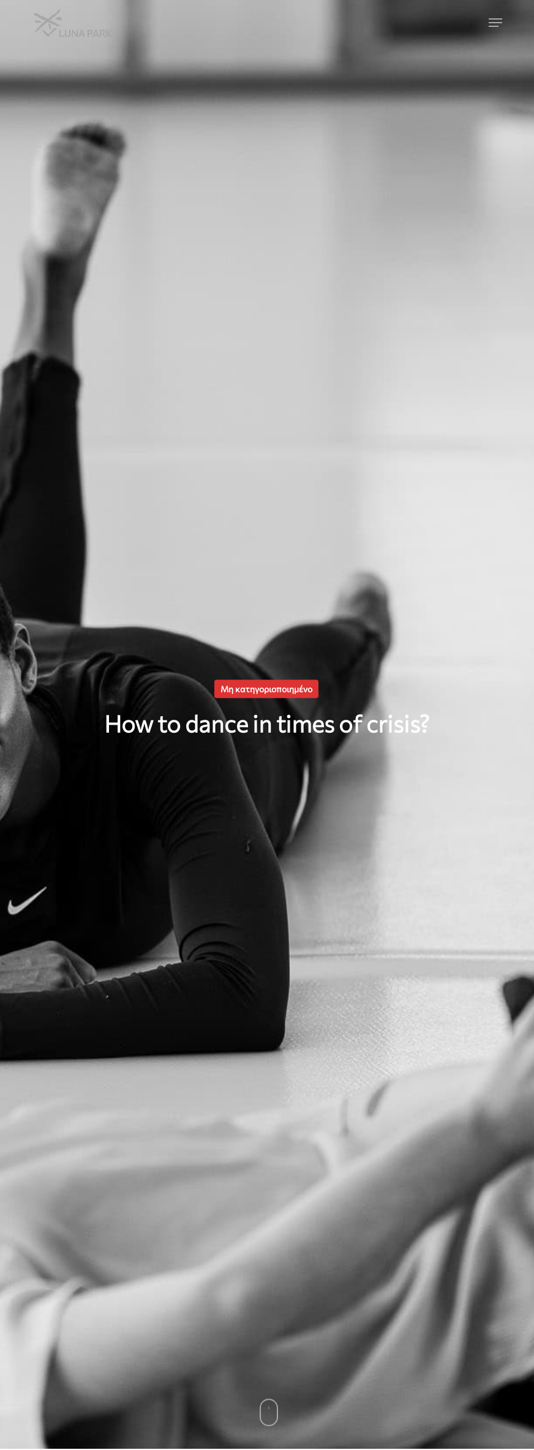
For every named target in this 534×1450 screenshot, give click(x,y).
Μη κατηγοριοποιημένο (266, 689)
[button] (495, 23)
